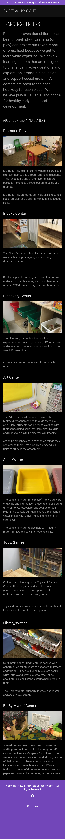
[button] (59, 11)
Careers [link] (32, 806)
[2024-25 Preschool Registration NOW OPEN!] (32, 3)
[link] (20, 11)
